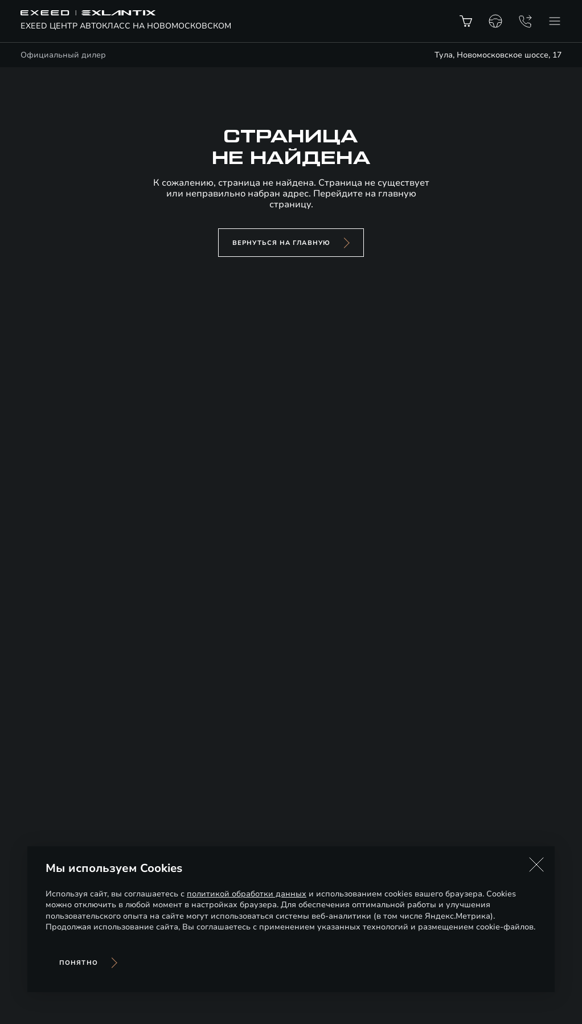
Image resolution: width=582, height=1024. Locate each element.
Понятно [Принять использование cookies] (78, 963)
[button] (536, 864)
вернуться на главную (281, 243)
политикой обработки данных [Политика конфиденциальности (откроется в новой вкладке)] (246, 893)
